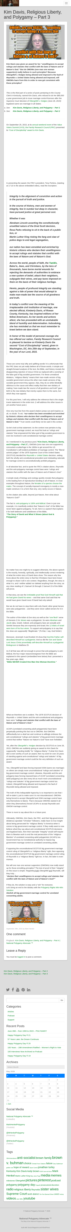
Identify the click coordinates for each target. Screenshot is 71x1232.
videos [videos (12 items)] (11, 1198)
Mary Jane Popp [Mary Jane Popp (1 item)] (35, 1176)
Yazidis (53, 263)
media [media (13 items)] (45, 1175)
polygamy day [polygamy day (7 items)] (26, 1184)
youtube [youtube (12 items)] (29, 1198)
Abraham (54, 620)
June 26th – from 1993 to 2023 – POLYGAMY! (27, 1031)
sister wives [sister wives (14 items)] (50, 1189)
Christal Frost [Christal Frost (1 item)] (36, 1163)
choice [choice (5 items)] (27, 1163)
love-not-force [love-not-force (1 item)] (47, 1171)
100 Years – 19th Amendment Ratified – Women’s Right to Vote (34, 1047)
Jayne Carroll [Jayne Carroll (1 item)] (34, 1167)
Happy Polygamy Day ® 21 (19, 1035)
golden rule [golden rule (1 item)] (9, 1167)
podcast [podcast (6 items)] (56, 1180)
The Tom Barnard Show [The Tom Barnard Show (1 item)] (46, 1194)
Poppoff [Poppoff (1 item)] (37, 1185)
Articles (11, 1011)
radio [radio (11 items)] (10, 1189)
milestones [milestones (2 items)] (10, 1181)
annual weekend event (41, 125)
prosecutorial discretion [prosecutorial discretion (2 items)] (50, 1185)
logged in (21, 957)
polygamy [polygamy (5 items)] (11, 1184)
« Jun (8, 1104)
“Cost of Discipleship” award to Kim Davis (26, 130)
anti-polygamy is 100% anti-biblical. (31, 503)
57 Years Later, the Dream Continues (23, 1039)
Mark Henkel (29, 929)
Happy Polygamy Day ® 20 (19, 1043)
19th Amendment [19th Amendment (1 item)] (11, 1158)
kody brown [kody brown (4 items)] (33, 1171)
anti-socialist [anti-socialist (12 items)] (26, 1158)
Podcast (11, 1016)
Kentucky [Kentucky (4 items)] (11, 1171)
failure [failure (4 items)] (49, 1163)
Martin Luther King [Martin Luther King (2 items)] (22, 1176)
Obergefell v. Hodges (38, 101)
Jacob (8, 623)
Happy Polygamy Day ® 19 (19, 1056)
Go (62, 1000)
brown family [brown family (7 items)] (44, 1157)
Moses (23, 620)
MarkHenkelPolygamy (15, 1124)
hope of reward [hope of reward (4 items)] (21, 1167)
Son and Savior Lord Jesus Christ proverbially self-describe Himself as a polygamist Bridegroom (34, 642)
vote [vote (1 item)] (18, 1199)
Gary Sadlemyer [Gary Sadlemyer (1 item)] (58, 1163)
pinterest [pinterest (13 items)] (44, 1180)
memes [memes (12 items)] (56, 1175)
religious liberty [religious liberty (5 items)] (22, 1189)
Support (11, 1020)
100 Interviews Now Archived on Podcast (25, 1051)
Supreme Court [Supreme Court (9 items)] (16, 1193)
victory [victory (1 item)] (62, 1194)
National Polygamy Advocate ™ (19, 1116)
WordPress (46, 1227)
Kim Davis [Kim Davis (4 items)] (21, 1171)
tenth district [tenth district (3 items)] (33, 1194)
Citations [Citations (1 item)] (43, 1163)
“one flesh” (53, 617)
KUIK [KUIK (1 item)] (41, 1171)
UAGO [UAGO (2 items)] (56, 1194)
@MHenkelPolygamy (15, 1133)
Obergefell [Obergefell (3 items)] (20, 1180)
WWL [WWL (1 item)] (21, 1199)
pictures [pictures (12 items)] (31, 1180)
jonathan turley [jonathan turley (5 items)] (46, 1167)
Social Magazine (33, 1227)
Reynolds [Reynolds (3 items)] (35, 1189)
